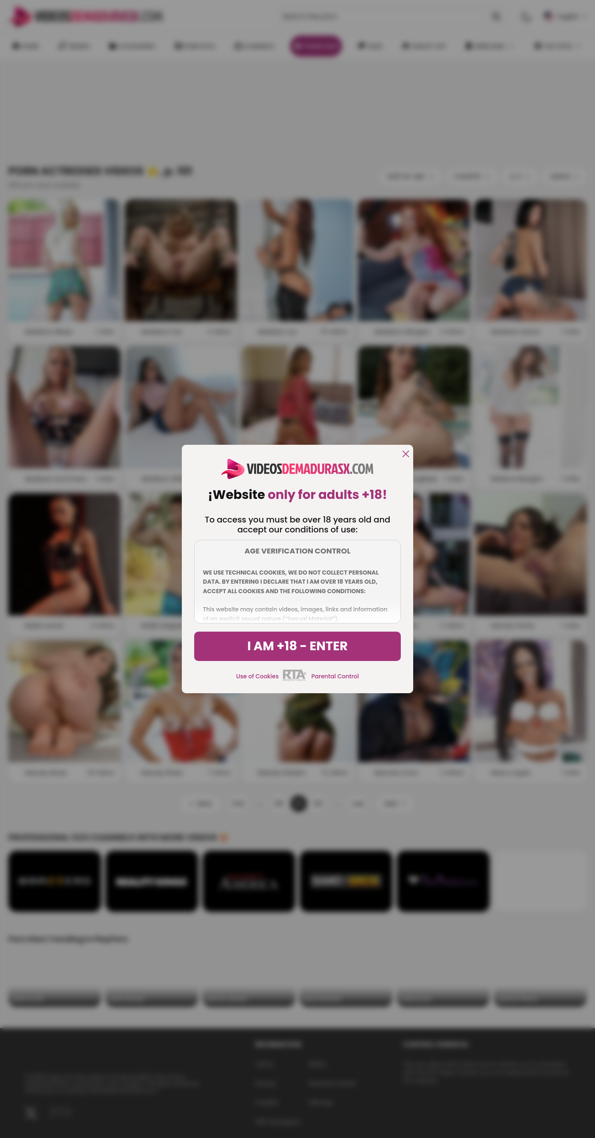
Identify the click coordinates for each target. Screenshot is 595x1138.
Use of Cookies (257, 676)
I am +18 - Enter (297, 646)
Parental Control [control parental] (335, 676)
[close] (405, 454)
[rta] (295, 679)
